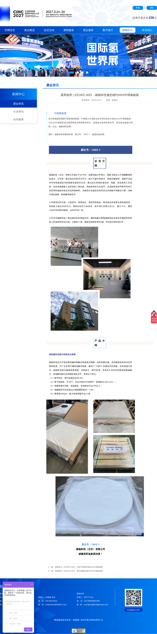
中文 (138, 8)
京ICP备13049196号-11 (92, 620)
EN (151, 8)
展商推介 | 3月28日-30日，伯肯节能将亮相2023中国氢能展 (79, 567)
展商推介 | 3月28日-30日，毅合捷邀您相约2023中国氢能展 (79, 571)
